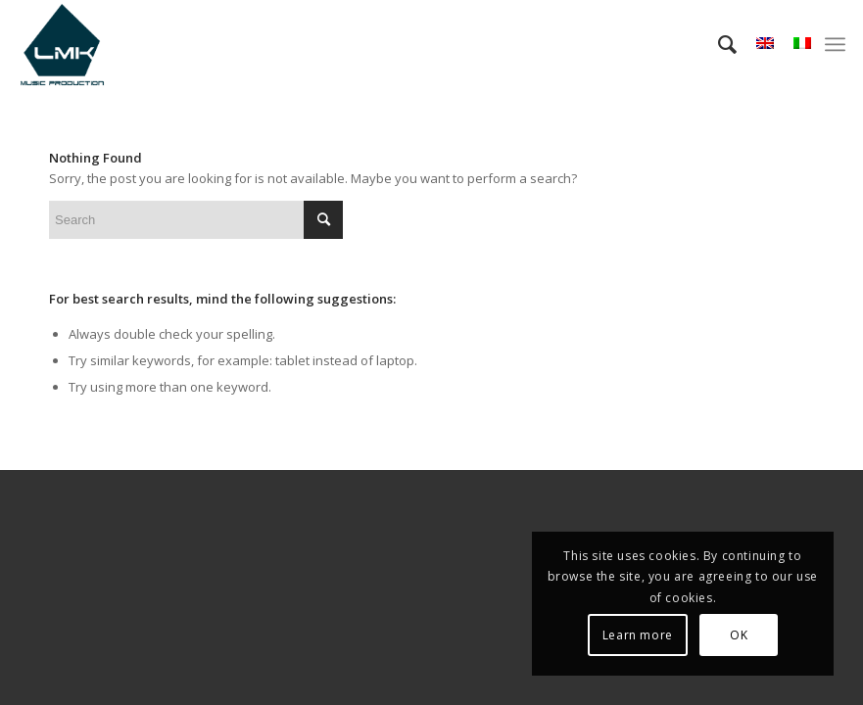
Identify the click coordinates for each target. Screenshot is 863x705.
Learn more (637, 635)
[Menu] (835, 44)
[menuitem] (717, 44)
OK (738, 635)
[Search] (717, 44)
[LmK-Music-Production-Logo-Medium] (62, 44)
